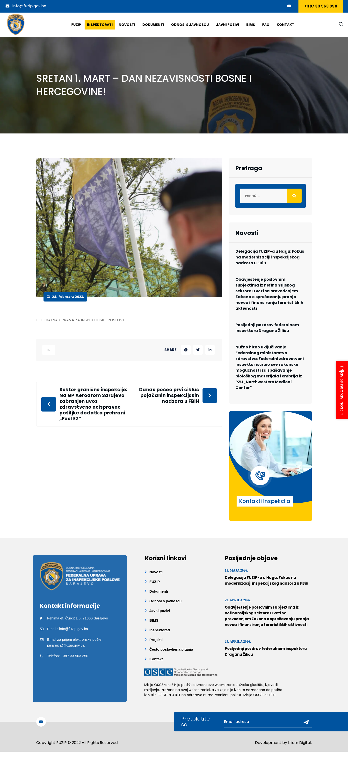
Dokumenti (153, 24)
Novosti (127, 24)
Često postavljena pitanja (171, 649)
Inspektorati (100, 24)
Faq (265, 24)
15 (49, 350)
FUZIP (154, 582)
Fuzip (76, 24)
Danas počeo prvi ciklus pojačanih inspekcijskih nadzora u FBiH (169, 395)
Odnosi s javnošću (190, 24)
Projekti (156, 640)
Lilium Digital (299, 742)
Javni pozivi (227, 24)
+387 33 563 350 (320, 6)
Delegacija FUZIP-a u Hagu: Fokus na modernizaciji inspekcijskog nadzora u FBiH (269, 257)
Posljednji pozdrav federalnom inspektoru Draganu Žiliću (267, 327)
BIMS (250, 24)
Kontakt (285, 24)
